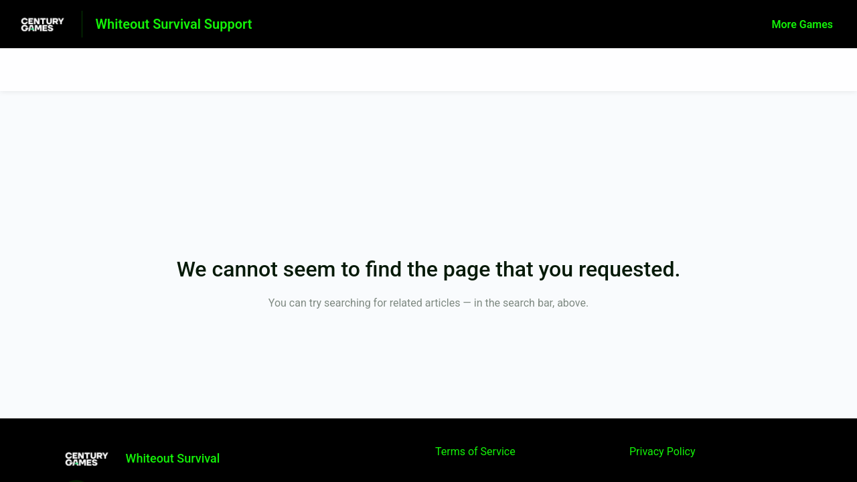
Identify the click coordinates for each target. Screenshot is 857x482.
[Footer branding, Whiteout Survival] (146, 458)
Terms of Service (475, 451)
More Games (802, 24)
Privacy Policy (662, 451)
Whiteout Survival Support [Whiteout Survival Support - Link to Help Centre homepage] (174, 24)
